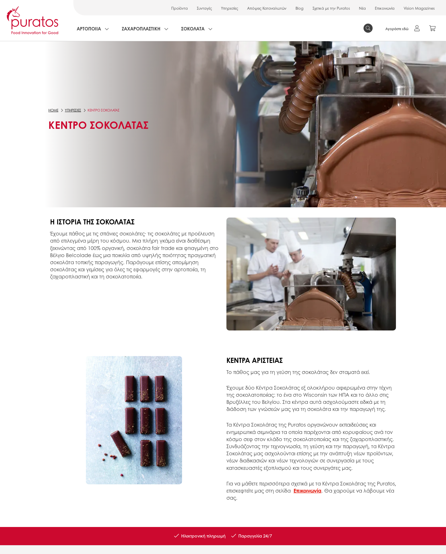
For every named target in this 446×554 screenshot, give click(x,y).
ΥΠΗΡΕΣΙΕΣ (73, 110)
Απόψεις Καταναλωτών (266, 8)
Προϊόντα (179, 8)
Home (53, 110)
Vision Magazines (419, 8)
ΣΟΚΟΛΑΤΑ (193, 28)
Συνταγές (204, 8)
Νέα (362, 8)
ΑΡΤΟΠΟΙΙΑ (89, 28)
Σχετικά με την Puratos (331, 8)
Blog (299, 8)
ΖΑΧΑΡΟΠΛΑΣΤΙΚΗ (141, 28)
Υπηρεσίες (229, 8)
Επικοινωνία (385, 8)
